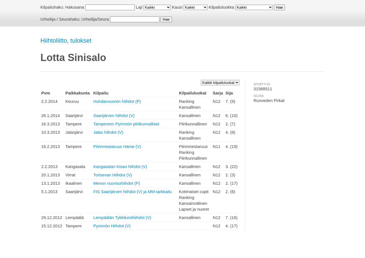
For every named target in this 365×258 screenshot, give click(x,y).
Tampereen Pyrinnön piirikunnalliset (126, 123)
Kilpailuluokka (221, 7)
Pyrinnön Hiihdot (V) (112, 225)
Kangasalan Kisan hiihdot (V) (120, 166)
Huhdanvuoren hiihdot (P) (117, 101)
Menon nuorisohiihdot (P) (116, 183)
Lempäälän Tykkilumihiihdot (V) (122, 217)
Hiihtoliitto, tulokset (65, 40)
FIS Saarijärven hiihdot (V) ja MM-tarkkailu (132, 191)
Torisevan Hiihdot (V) (112, 174)
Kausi (177, 7)
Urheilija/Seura (95, 19)
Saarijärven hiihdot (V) (114, 115)
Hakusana (74, 7)
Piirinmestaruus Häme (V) (117, 146)
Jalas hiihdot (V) (108, 132)
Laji (139, 7)
